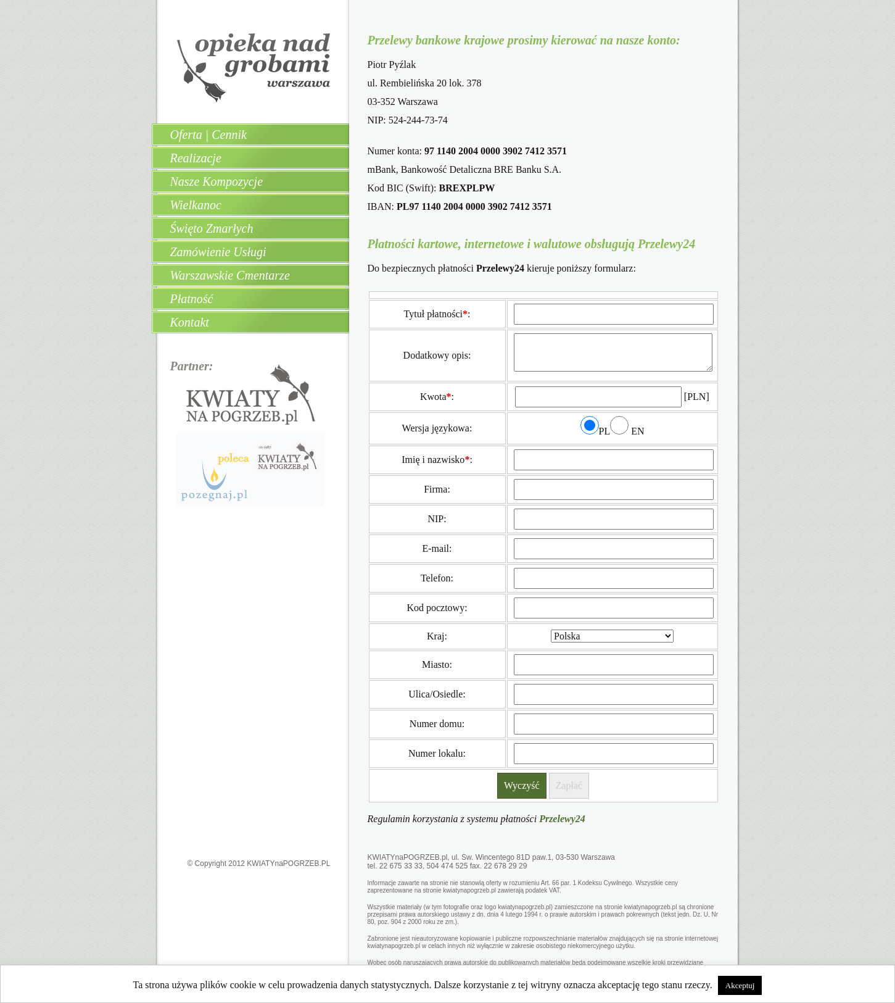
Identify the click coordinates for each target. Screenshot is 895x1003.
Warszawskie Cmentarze (230, 275)
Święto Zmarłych (212, 228)
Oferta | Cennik (208, 134)
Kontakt (189, 322)
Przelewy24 (562, 819)
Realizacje (195, 158)
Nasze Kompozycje (216, 181)
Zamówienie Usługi (218, 252)
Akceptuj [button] (740, 985)
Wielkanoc (195, 205)
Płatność (191, 299)
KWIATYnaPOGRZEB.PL (288, 863)
